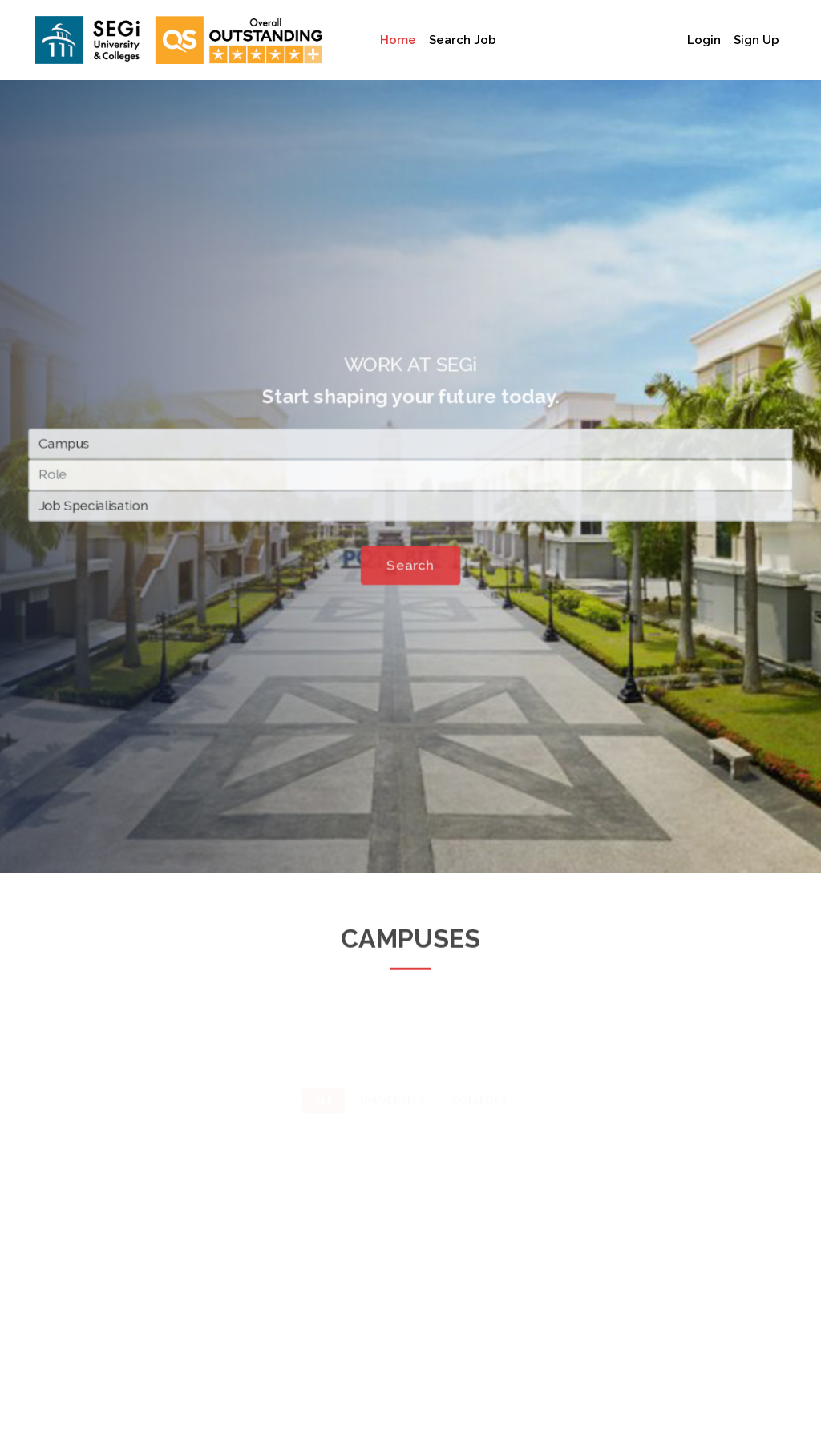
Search (410, 569)
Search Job (462, 40)
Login (704, 40)
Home (398, 40)
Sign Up (756, 40)
